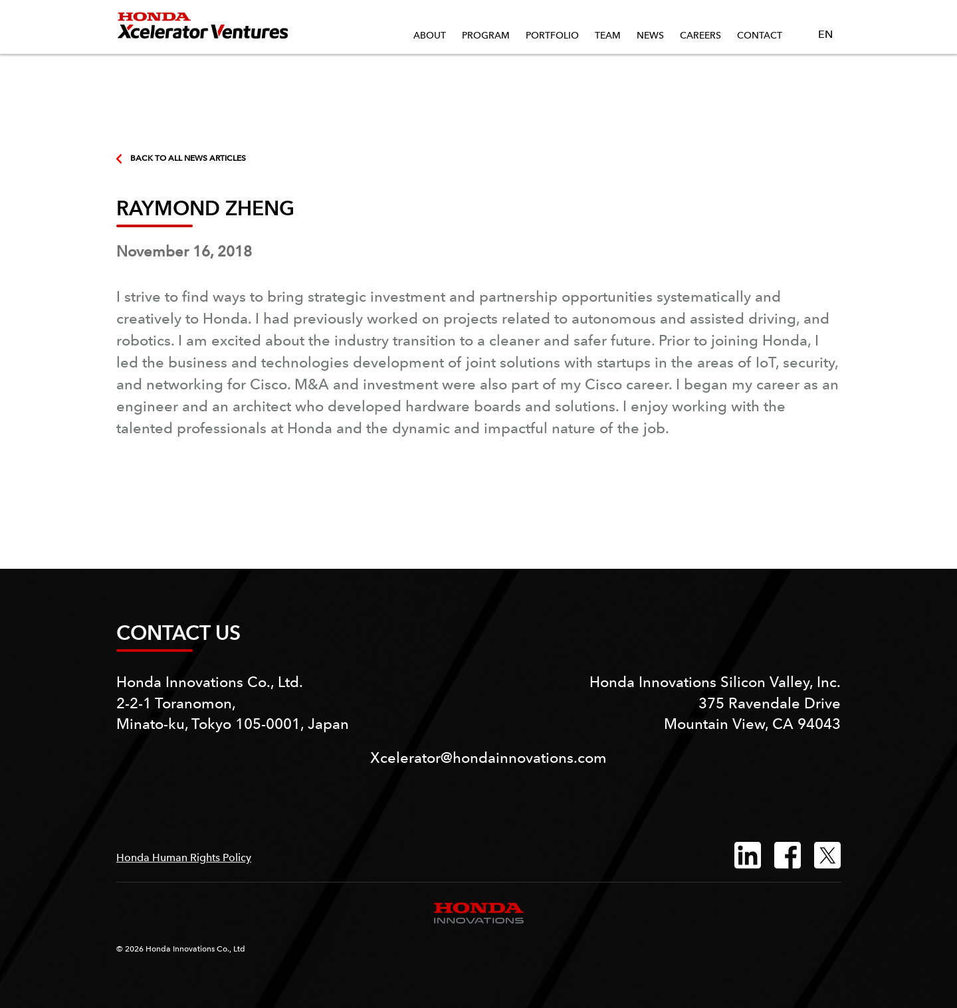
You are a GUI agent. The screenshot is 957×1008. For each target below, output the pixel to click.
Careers (700, 35)
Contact (759, 35)
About (429, 35)
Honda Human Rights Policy (183, 857)
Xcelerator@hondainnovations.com (488, 757)
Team (608, 35)
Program (486, 35)
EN (820, 35)
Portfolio (552, 35)
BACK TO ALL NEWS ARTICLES (181, 158)
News (650, 35)
